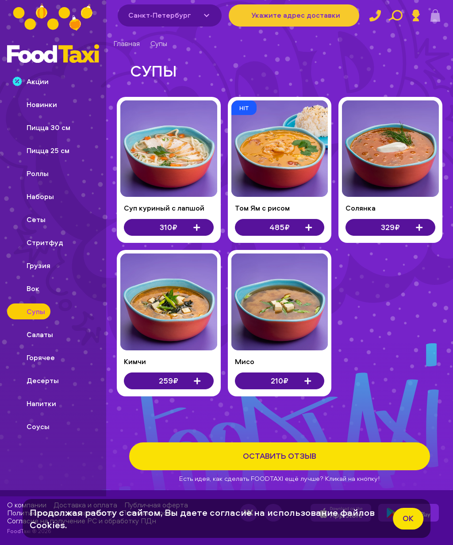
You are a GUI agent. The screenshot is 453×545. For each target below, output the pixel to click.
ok (408, 518)
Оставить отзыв (279, 455)
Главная (126, 43)
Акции (30, 81)
